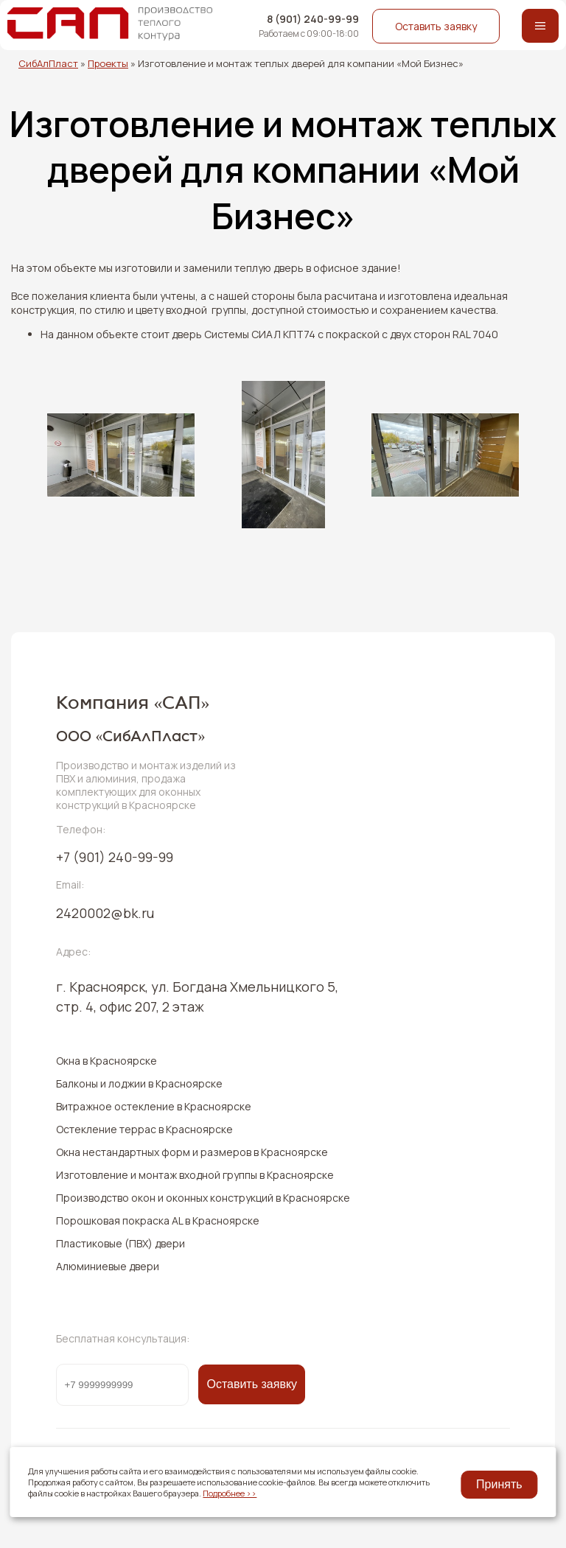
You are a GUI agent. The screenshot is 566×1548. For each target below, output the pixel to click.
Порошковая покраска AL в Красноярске (157, 1220)
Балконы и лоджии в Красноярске (139, 1083)
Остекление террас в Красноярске (144, 1129)
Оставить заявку (436, 26)
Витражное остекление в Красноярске (153, 1106)
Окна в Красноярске (106, 1061)
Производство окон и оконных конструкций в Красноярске (203, 1198)
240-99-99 (114, 857)
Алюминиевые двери (107, 1266)
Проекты (108, 63)
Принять (499, 1484)
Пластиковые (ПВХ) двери (120, 1243)
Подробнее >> (229, 1493)
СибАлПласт (48, 63)
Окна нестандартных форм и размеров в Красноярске (192, 1152)
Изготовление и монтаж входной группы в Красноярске (195, 1175)
